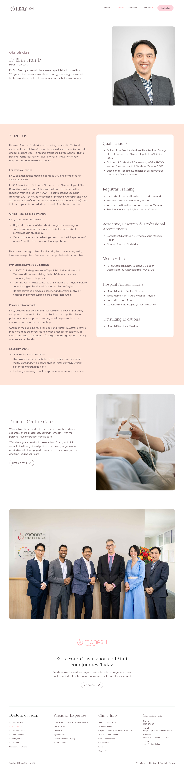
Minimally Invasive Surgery (64, 741)
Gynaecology (59, 737)
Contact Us (102, 755)
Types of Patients (105, 727)
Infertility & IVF (59, 727)
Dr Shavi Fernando (16, 737)
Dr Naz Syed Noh (15, 741)
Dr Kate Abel (14, 746)
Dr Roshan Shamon (17, 732)
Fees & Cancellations (106, 741)
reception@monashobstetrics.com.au (158, 731)
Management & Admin (18, 750)
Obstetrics (58, 732)
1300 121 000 (148, 724)
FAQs (100, 750)
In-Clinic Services (60, 746)
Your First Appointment (107, 723)
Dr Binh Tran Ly (15, 727)
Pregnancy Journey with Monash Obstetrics (115, 732)
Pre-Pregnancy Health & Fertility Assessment (72, 723)
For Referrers (103, 746)
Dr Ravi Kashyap (15, 723)
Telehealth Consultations (108, 737)
